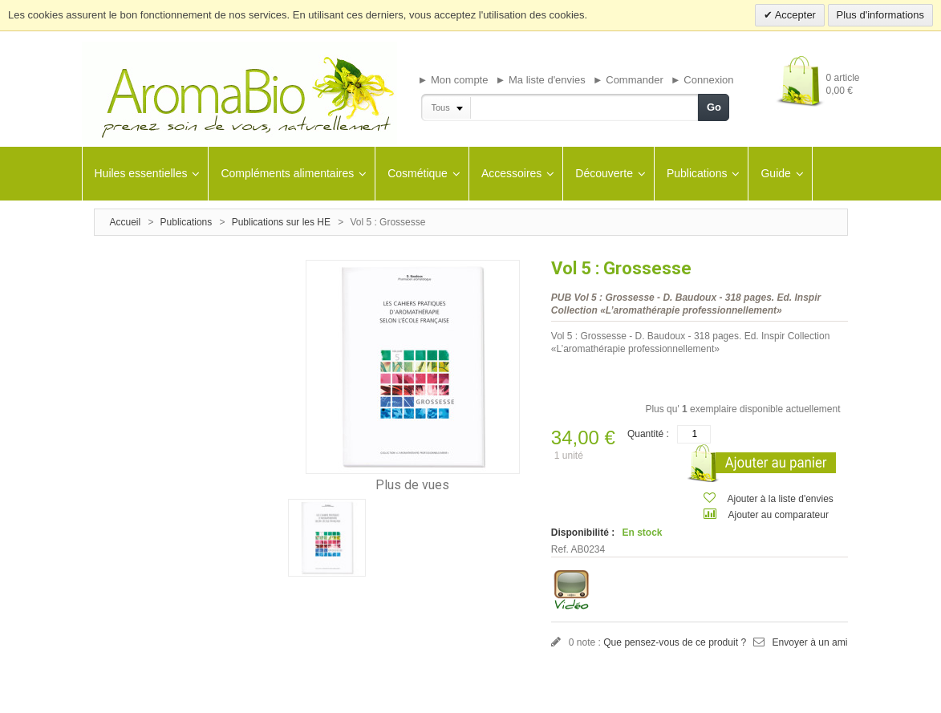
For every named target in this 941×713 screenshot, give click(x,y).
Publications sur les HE (281, 222)
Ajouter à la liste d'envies (781, 498)
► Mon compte (452, 80)
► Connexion (702, 80)
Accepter (794, 15)
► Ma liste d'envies (541, 80)
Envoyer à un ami (810, 642)
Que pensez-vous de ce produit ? (674, 642)
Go (714, 107)
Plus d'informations (880, 15)
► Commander (628, 80)
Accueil (125, 222)
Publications (186, 222)
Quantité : (648, 434)
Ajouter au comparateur (778, 515)
